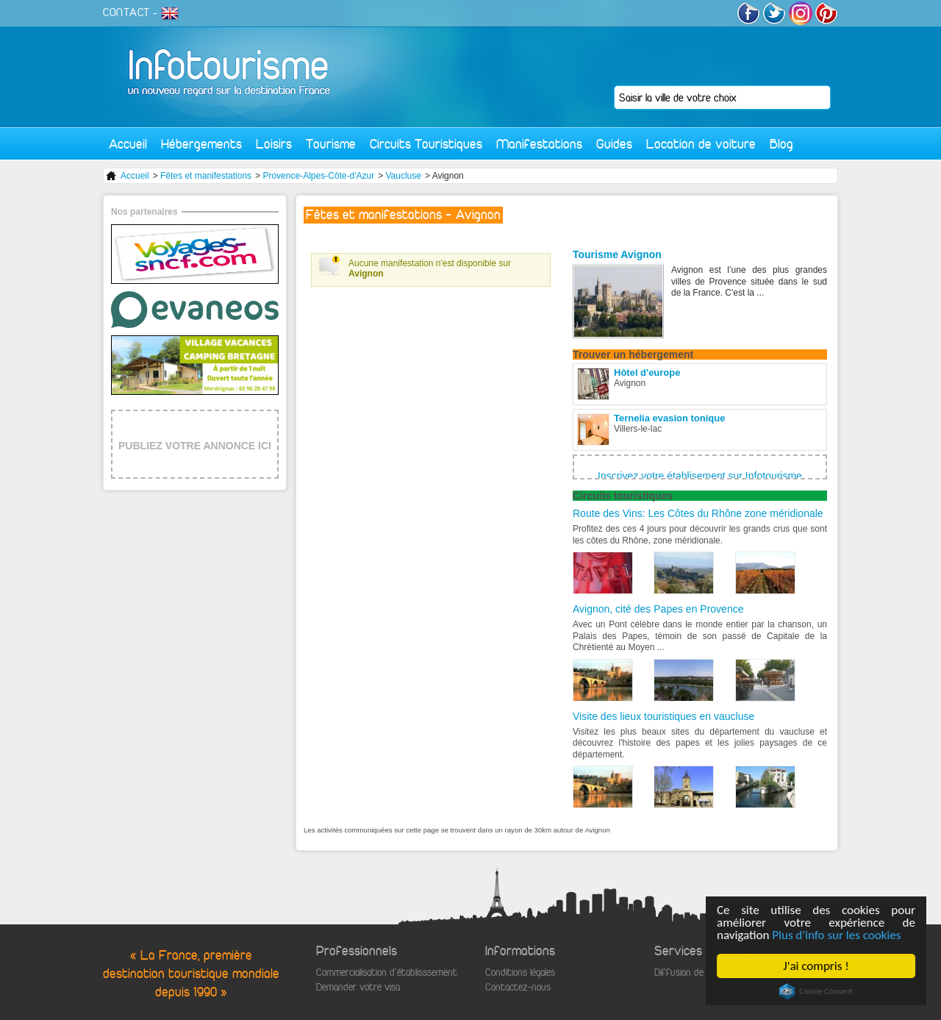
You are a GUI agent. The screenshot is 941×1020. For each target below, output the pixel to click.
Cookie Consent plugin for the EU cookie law (816, 991)
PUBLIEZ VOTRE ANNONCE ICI (194, 446)
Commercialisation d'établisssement (386, 972)
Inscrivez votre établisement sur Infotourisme (700, 476)
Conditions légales (520, 972)
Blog (781, 143)
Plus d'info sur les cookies (836, 935)
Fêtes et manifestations (205, 176)
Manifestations (539, 143)
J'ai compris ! (815, 966)
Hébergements (201, 143)
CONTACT (126, 12)
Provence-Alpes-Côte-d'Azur (318, 176)
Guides (614, 143)
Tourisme (331, 143)
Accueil (128, 143)
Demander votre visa (358, 987)
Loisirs (274, 143)
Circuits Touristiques (426, 143)
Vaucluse (403, 176)
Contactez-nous (518, 987)
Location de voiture (701, 143)
